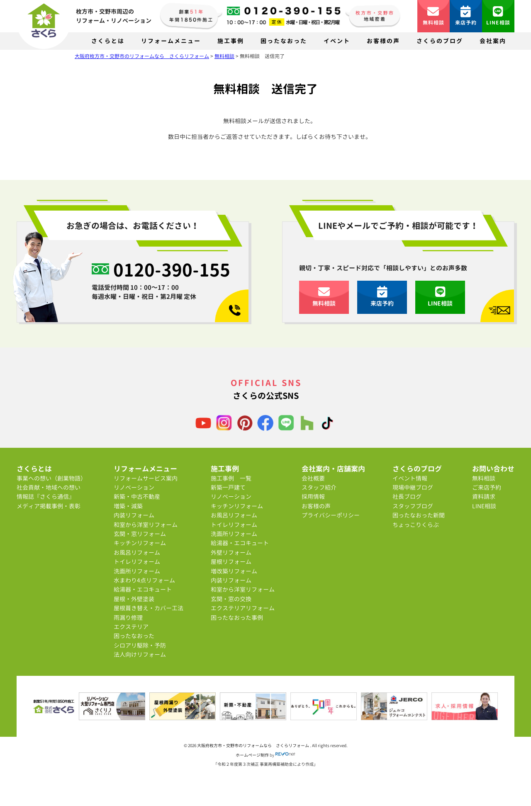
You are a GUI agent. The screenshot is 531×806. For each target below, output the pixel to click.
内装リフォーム (134, 515)
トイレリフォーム (137, 562)
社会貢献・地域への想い (48, 487)
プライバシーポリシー (331, 515)
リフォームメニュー (171, 41)
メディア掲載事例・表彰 (48, 506)
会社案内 (493, 41)
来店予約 (466, 16)
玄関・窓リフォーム (140, 534)
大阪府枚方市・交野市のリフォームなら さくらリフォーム (253, 745)
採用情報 (313, 496)
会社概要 (313, 478)
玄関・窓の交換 (231, 599)
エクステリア (131, 627)
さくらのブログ (440, 41)
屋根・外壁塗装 (134, 599)
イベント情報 (409, 478)
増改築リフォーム (234, 571)
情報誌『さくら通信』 (46, 496)
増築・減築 (128, 506)
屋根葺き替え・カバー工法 (148, 608)
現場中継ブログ (412, 487)
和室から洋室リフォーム (146, 525)
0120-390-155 (171, 269)
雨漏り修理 (128, 617)
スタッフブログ (412, 506)
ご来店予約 (486, 487)
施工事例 (230, 41)
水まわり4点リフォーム (144, 580)
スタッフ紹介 (319, 487)
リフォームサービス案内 (146, 478)
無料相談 (434, 16)
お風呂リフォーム (137, 552)
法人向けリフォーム (140, 654)
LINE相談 (498, 16)
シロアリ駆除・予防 (140, 645)
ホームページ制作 (252, 755)
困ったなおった (284, 41)
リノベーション (134, 487)
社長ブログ (406, 496)
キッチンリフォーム (140, 543)
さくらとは (107, 41)
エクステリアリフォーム (243, 608)
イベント (337, 41)
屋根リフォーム (231, 562)
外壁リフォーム (231, 552)
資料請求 (483, 496)
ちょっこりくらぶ (415, 525)
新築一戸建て (228, 487)
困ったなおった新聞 (418, 515)
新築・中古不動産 (137, 496)
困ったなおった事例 (237, 617)
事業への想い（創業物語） (51, 478)
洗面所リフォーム (137, 571)
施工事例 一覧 (231, 478)
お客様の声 (383, 41)
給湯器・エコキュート (143, 589)
